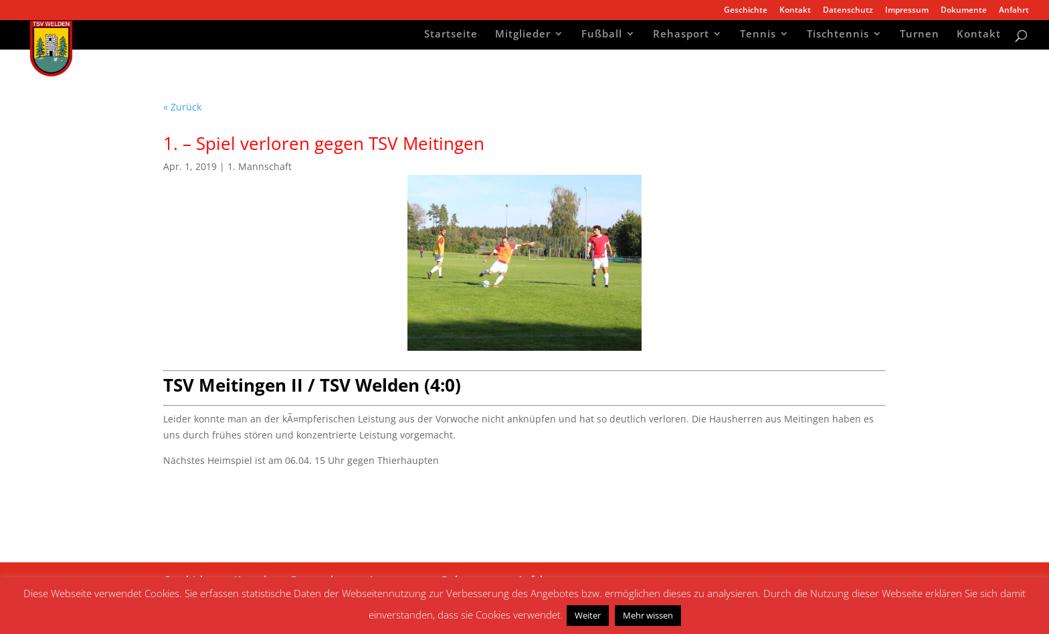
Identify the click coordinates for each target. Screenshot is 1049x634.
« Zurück (182, 106)
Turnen (919, 35)
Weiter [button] (588, 615)
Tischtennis (838, 35)
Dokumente (964, 10)
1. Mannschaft (259, 166)
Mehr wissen (648, 615)
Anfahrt (1014, 10)
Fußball (601, 35)
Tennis (758, 35)
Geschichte (745, 10)
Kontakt (795, 10)
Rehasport (681, 35)
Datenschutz (848, 10)
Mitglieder (523, 35)
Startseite (451, 35)
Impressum (907, 10)
